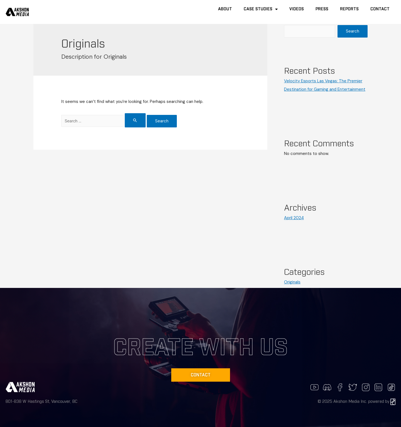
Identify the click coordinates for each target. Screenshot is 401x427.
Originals (292, 282)
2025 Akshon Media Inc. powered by (358, 401)
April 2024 (294, 218)
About (225, 9)
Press (322, 9)
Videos (296, 9)
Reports (349, 9)
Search (352, 31)
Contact (380, 9)
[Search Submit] (135, 120)
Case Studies (261, 9)
